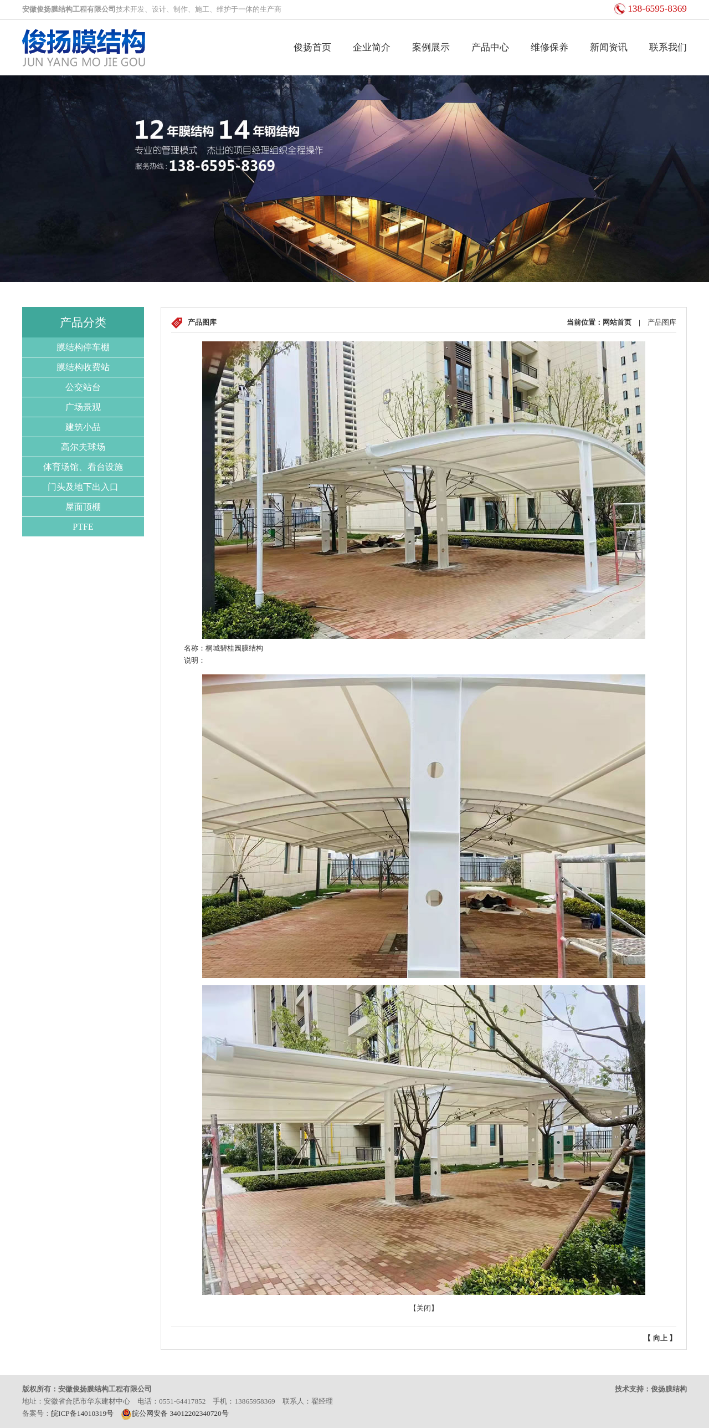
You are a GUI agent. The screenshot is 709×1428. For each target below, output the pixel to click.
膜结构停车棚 (83, 347)
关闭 (424, 1308)
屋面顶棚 (83, 506)
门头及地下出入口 (83, 487)
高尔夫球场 (83, 447)
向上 (660, 1338)
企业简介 (372, 47)
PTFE (83, 526)
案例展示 (431, 47)
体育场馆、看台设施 (83, 467)
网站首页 (617, 322)
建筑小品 (83, 427)
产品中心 (490, 47)
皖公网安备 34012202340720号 (175, 1413)
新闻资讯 (609, 47)
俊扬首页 (312, 47)
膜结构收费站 (83, 367)
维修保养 (549, 47)
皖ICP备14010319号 (82, 1413)
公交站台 (83, 387)
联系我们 (668, 47)
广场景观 (83, 407)
